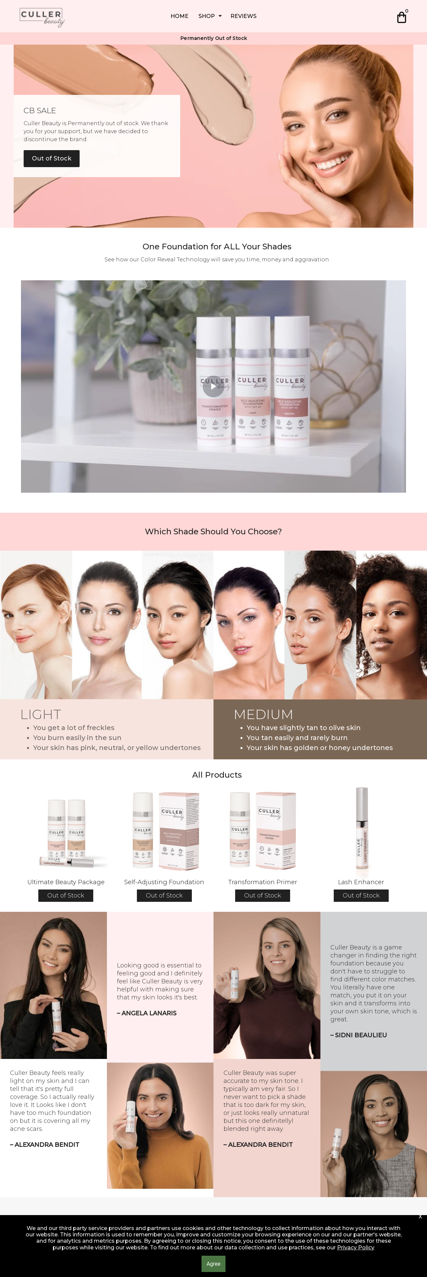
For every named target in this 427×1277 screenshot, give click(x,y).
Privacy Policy (355, 1247)
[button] (402, 16)
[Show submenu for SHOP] (220, 16)
